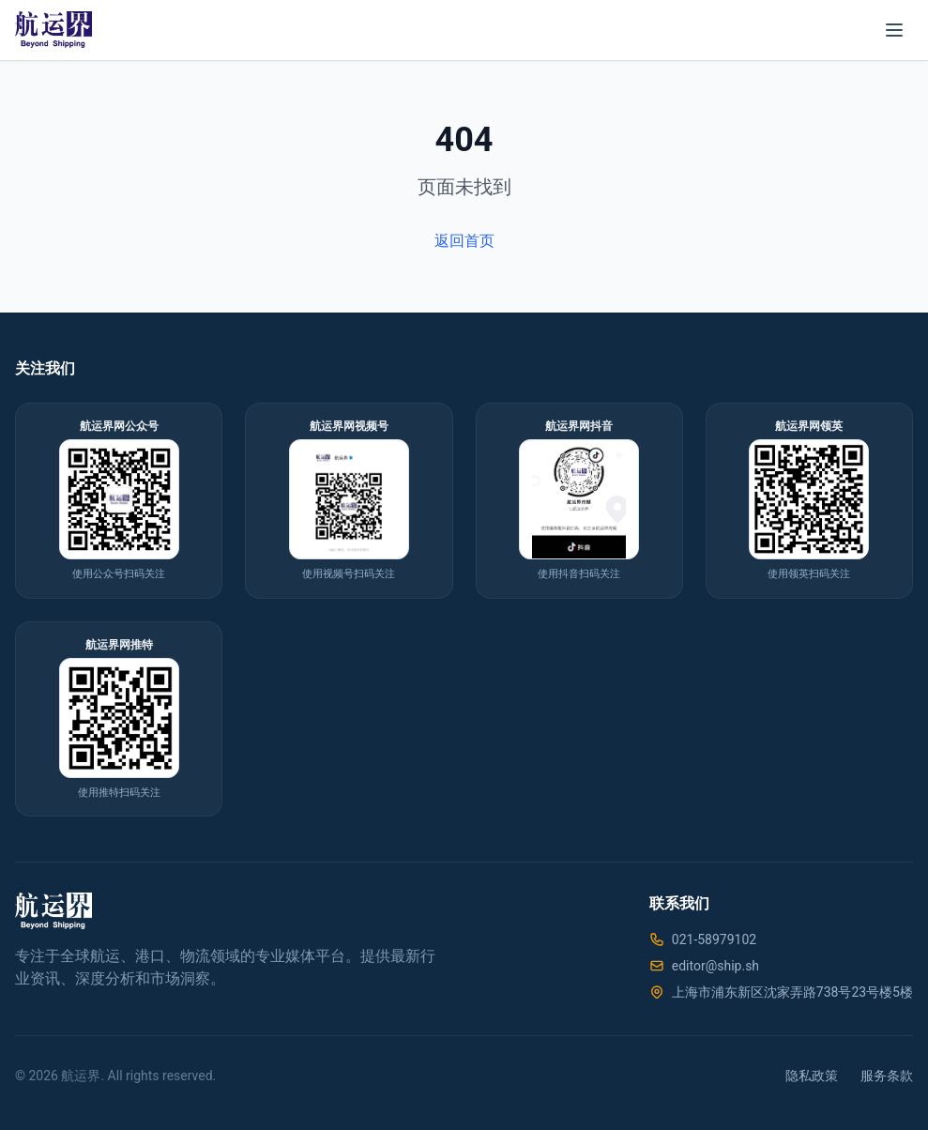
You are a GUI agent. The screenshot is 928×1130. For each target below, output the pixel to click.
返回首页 (464, 241)
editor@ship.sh (715, 965)
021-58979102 (714, 939)
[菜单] (894, 30)
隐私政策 (811, 1075)
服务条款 (886, 1075)
